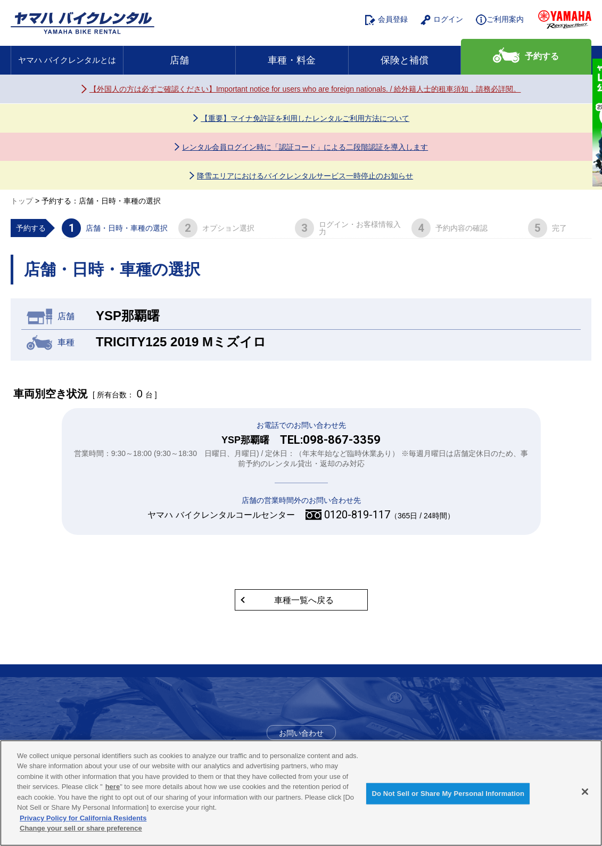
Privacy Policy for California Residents (83, 818)
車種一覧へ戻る (304, 600)
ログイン (441, 20)
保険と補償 (404, 60)
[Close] (585, 791)
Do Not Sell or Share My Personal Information (448, 794)
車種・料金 (292, 60)
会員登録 (386, 20)
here (112, 787)
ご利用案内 (500, 19)
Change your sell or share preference (81, 828)
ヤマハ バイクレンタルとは (67, 59)
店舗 (179, 60)
